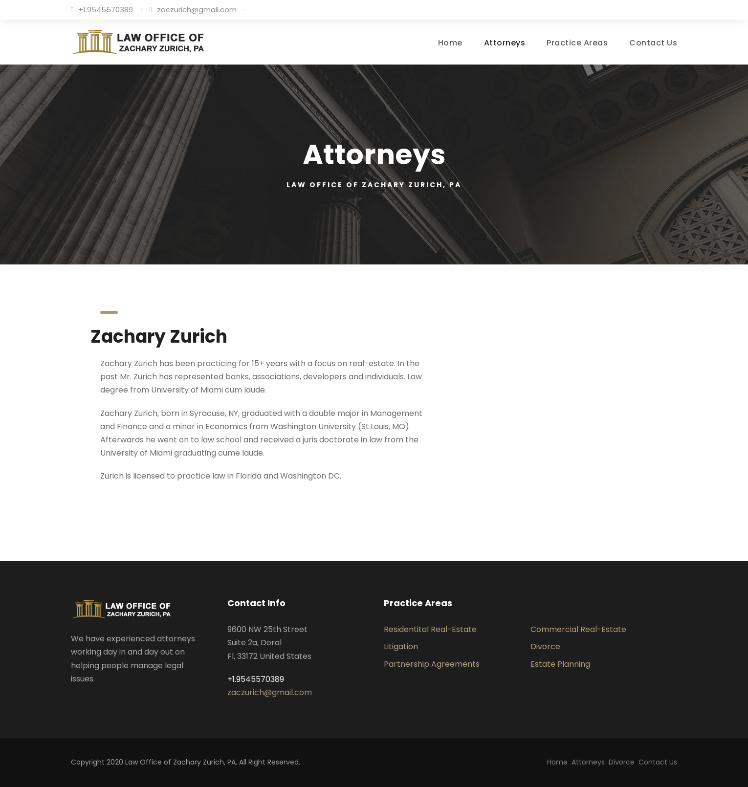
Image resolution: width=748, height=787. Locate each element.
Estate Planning (560, 664)
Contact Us (653, 42)
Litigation (401, 646)
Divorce (545, 646)
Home (450, 42)
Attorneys (505, 42)
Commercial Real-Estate (578, 629)
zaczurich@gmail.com (197, 9)
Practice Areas (577, 42)
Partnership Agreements (432, 664)
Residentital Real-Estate (430, 629)
